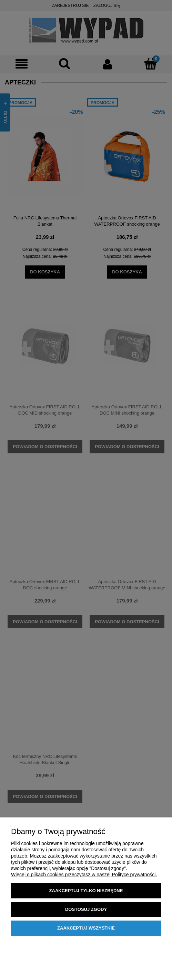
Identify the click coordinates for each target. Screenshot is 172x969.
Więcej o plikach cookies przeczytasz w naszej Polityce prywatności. (84, 874)
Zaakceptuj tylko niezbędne (86, 890)
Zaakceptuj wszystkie (86, 928)
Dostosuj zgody (86, 909)
